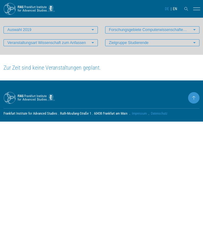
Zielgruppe (129, 43)
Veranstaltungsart (46, 43)
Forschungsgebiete (154, 30)
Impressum (139, 113)
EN (175, 9)
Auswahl (19, 30)
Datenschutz (159, 113)
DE (167, 9)
